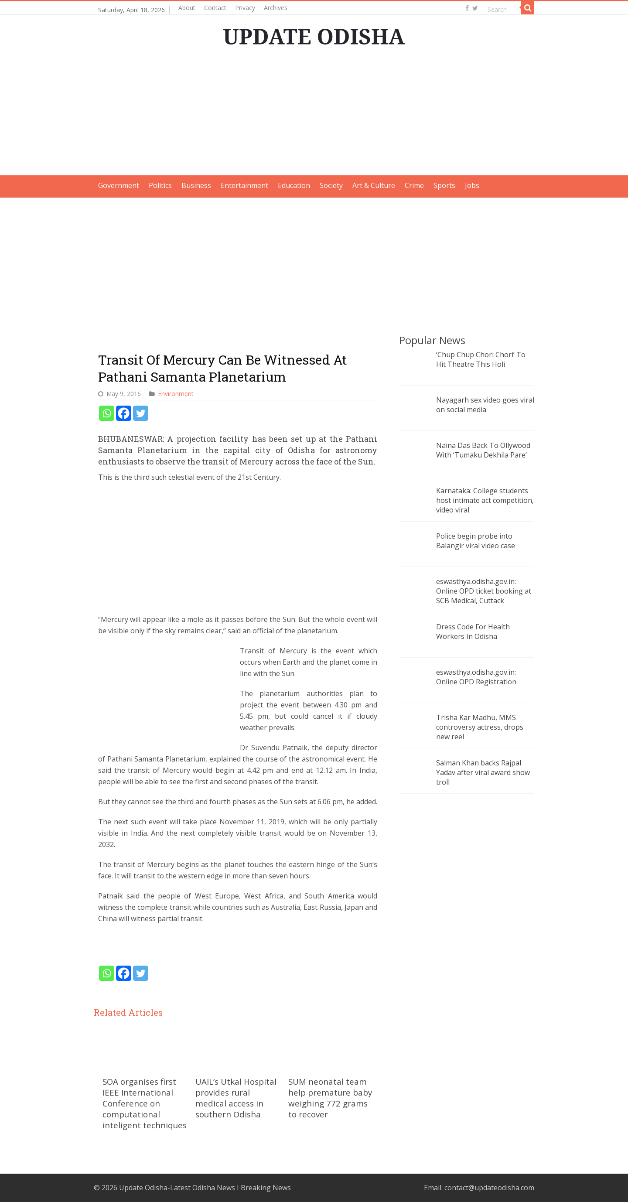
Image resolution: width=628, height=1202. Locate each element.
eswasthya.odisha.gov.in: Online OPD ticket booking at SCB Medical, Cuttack (483, 591)
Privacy (245, 7)
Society (331, 185)
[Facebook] (123, 413)
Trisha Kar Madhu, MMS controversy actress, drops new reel (479, 727)
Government (118, 185)
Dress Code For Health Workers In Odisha (473, 631)
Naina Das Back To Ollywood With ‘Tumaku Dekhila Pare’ (483, 450)
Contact (215, 7)
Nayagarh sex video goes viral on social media (485, 404)
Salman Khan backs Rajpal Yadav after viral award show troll (483, 772)
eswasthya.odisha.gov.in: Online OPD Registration (476, 676)
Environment (175, 393)
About (186, 7)
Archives (275, 7)
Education (294, 185)
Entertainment (244, 185)
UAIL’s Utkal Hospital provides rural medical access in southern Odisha (235, 1098)
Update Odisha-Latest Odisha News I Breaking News (205, 1187)
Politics (160, 185)
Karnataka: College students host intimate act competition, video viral (485, 500)
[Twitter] (140, 413)
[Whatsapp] (106, 413)
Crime (414, 185)
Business (196, 185)
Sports (444, 185)
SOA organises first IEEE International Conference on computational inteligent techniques (144, 1103)
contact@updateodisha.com (489, 1187)
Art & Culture (373, 185)
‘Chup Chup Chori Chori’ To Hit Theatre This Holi (481, 359)
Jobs (472, 185)
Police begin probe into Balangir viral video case (475, 540)
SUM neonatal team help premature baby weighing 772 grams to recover (330, 1098)
